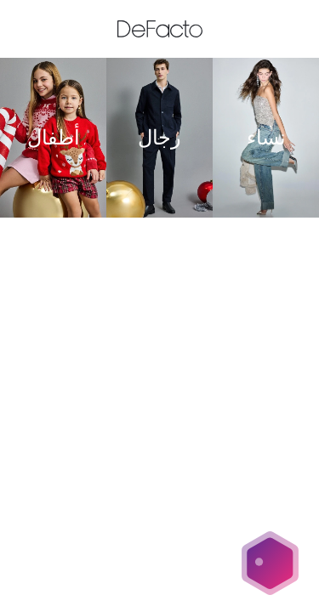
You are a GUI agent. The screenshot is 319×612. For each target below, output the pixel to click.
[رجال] (159, 138)
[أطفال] (53, 138)
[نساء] (266, 138)
